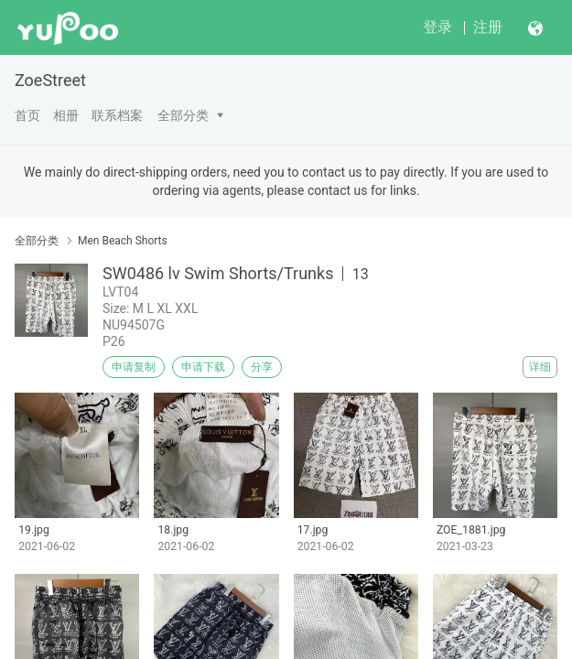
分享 (262, 367)
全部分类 (183, 115)
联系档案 (117, 115)
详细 (540, 367)
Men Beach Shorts (122, 240)
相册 (66, 115)
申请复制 (134, 367)
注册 (487, 27)
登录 (437, 27)
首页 (27, 115)
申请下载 (203, 367)
